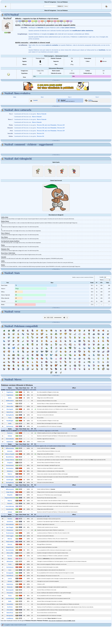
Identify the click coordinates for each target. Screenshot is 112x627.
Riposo (10, 558)
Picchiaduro (9, 468)
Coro (9, 570)
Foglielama (10, 392)
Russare (9, 503)
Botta (10, 398)
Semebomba (10, 509)
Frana (10, 595)
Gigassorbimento (10, 497)
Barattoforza (10, 457)
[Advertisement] (56, 86)
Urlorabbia (10, 609)
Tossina (10, 518)
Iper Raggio (9, 527)
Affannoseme (10, 448)
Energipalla (9, 573)
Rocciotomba (10, 550)
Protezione (10, 530)
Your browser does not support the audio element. (56, 317)
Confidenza (10, 618)
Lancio (10, 578)
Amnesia (9, 451)
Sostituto (10, 607)
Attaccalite (10, 406)
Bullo (9, 423)
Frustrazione (10, 533)
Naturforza (10, 412)
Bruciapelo (10, 409)
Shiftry (88, 100)
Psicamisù (10, 592)
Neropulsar (10, 615)
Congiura (10, 462)
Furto (9, 564)
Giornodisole (10, 438)
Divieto (10, 581)
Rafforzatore (10, 400)
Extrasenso (10, 426)
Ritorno (10, 538)
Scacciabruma (10, 476)
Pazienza (10, 433)
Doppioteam (9, 547)
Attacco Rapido (9, 454)
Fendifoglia (10, 420)
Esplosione (10, 441)
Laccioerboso (10, 598)
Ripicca (10, 474)
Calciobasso (9, 567)
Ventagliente (10, 415)
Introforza (10, 521)
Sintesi (10, 436)
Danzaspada (9, 590)
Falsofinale (10, 575)
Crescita (9, 403)
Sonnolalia (10, 604)
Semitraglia (9, 479)
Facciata (9, 555)
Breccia (10, 544)
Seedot (33, 100)
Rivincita (10, 587)
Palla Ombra (9, 541)
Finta (9, 417)
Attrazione (10, 561)
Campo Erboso (10, 459)
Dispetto (9, 495)
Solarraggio (9, 536)
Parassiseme (10, 465)
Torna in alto (56, 80)
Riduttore (10, 471)
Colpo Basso (9, 492)
